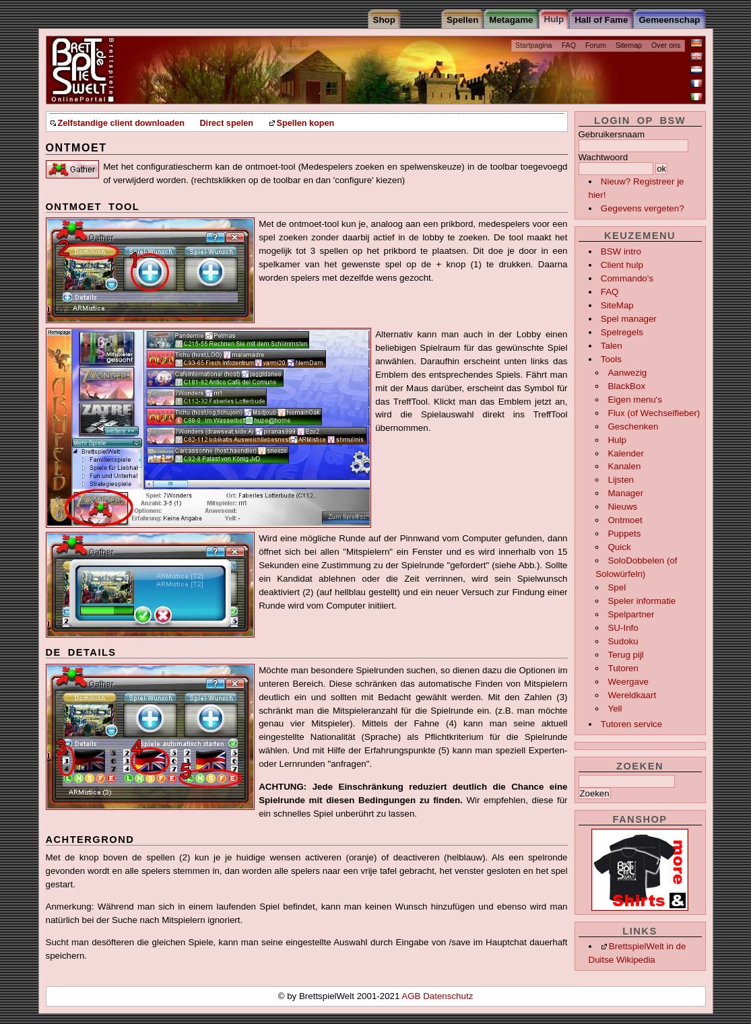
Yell (615, 709)
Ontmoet (625, 520)
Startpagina (533, 45)
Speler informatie (642, 601)
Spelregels (622, 332)
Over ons (665, 45)
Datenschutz (448, 996)
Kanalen (624, 466)
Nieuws (622, 507)
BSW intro (621, 251)
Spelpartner (631, 614)
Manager (625, 493)
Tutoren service (631, 724)
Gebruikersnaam (612, 134)
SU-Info (623, 628)
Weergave (628, 682)
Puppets (624, 533)
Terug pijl (625, 655)
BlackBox (626, 386)
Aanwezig (627, 373)
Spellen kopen (306, 123)
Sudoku (623, 641)
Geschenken (633, 426)
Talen (611, 346)
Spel (617, 587)
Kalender (625, 453)
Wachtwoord (603, 157)
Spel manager (629, 319)
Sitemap (629, 45)
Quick (619, 547)
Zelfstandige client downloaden (121, 123)
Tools (611, 359)
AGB (412, 996)
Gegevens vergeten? (642, 208)
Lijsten (621, 480)
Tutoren (623, 668)
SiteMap (617, 305)
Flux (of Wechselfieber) (654, 413)
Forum (595, 45)
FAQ (569, 45)
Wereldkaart (632, 695)
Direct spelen (226, 123)
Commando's (627, 278)
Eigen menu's (634, 400)
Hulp (617, 440)
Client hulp (622, 265)
